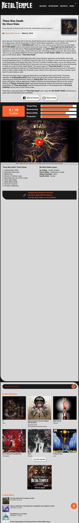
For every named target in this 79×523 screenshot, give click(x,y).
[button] (39, 142)
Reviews (43, 6)
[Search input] (37, 386)
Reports (64, 6)
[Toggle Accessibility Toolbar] (74, 506)
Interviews (53, 6)
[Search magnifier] (73, 386)
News (72, 6)
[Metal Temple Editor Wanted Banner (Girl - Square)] (39, 489)
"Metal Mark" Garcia (12, 33)
